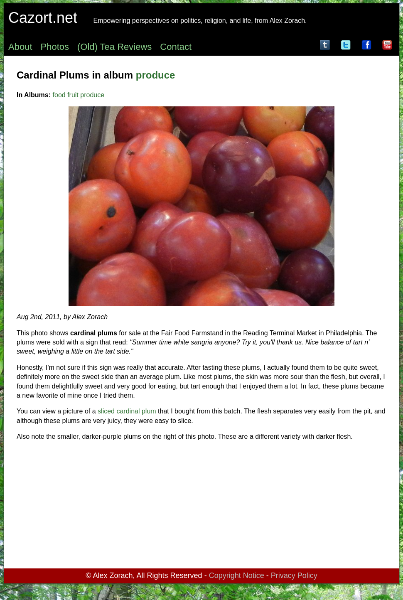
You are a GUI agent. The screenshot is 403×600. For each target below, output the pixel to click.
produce (155, 75)
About (20, 47)
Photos (55, 47)
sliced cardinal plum (127, 411)
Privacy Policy (294, 575)
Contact (176, 47)
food (59, 94)
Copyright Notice (236, 575)
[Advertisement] (201, 506)
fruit (73, 94)
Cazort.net (42, 17)
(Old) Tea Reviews (114, 47)
